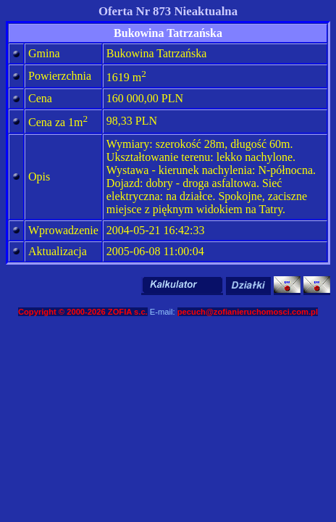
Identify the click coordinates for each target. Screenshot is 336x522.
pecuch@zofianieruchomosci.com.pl (247, 311)
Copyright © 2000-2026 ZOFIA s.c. (83, 311)
